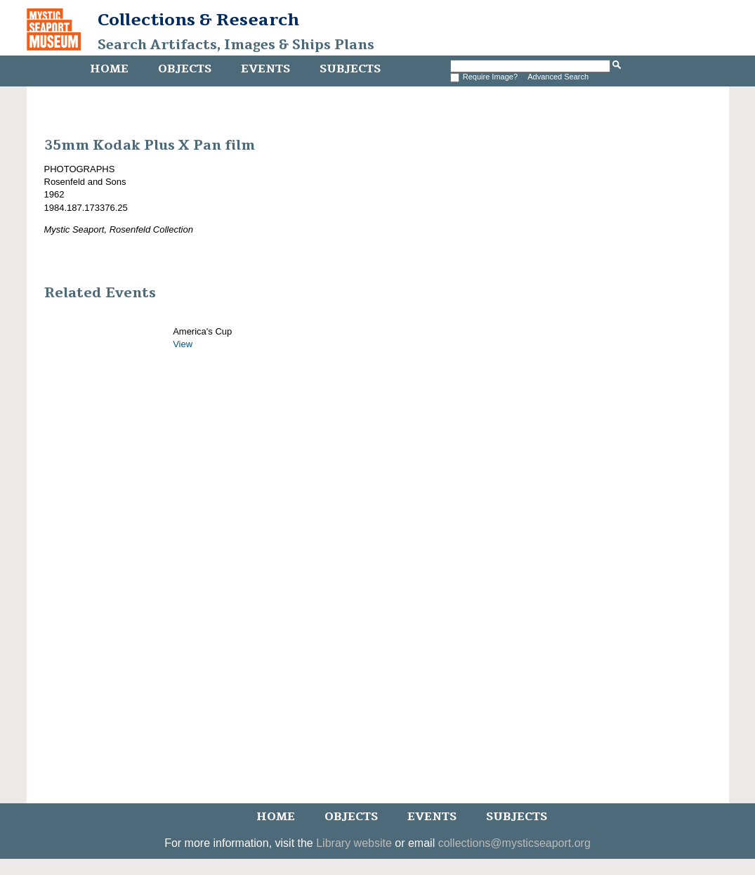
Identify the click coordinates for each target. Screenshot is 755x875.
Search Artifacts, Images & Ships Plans (236, 45)
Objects (184, 69)
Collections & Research (198, 19)
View (182, 344)
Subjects (350, 69)
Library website (354, 843)
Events (265, 69)
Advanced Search (558, 76)
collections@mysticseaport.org (514, 843)
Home (109, 69)
